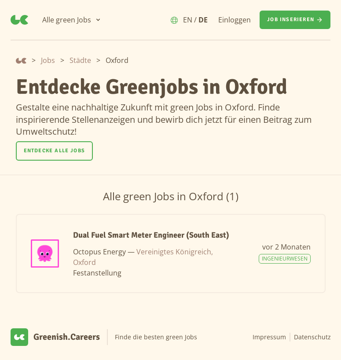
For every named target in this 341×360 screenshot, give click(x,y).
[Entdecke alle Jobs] (54, 151)
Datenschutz (312, 337)
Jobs (48, 60)
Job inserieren (295, 19)
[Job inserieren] (295, 20)
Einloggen (234, 20)
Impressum (269, 337)
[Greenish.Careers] (19, 20)
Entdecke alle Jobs (54, 150)
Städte (80, 60)
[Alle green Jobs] (72, 20)
